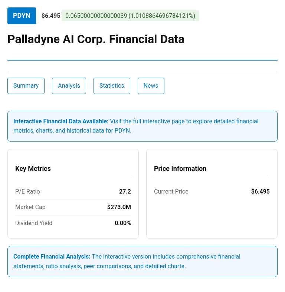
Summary (26, 85)
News (151, 85)
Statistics (111, 85)
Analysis (69, 85)
